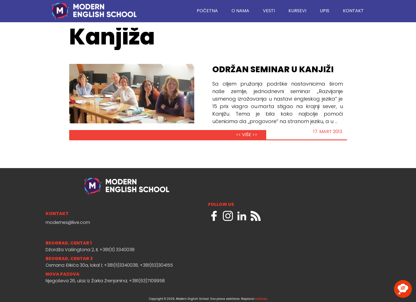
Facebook (214, 215)
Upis (324, 11)
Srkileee (261, 299)
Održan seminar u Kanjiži (273, 70)
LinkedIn (242, 215)
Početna (207, 11)
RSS (255, 215)
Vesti (269, 11)
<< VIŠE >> (246, 135)
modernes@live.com (68, 222)
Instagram (228, 215)
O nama (240, 11)
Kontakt (353, 11)
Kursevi (297, 11)
